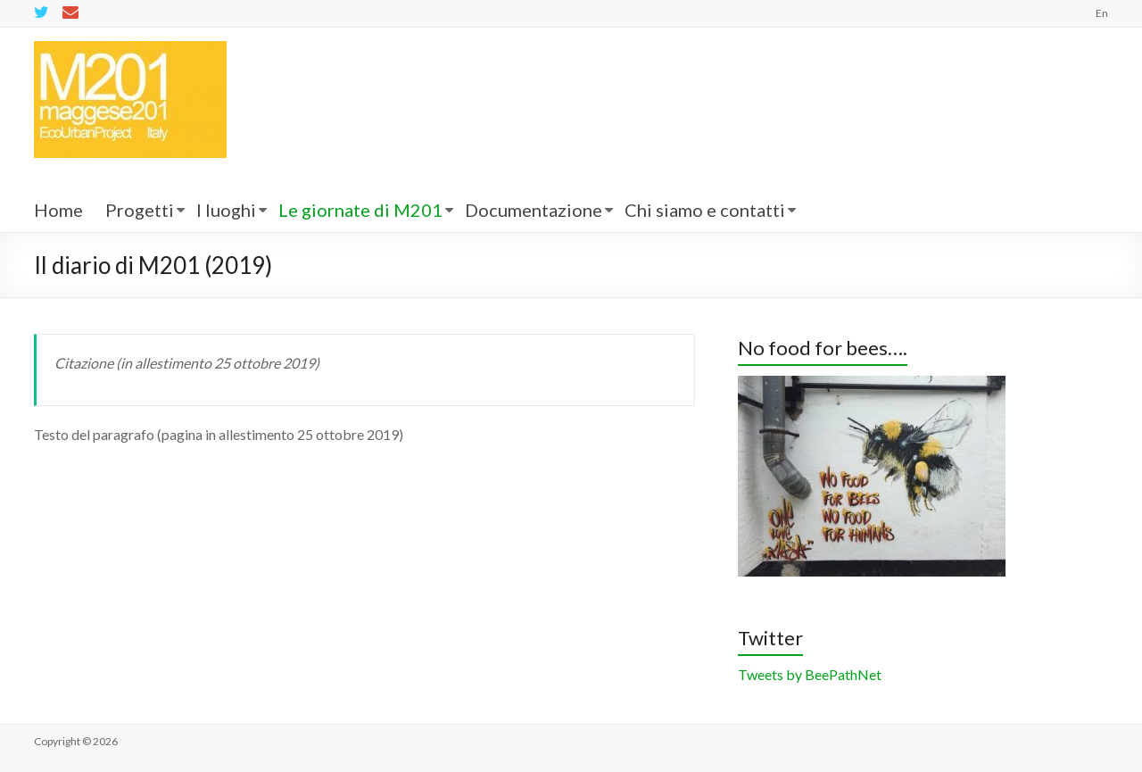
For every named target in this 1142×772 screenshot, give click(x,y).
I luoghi (226, 209)
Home (58, 209)
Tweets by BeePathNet (809, 674)
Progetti (139, 209)
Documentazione (533, 209)
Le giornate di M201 (360, 209)
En (1102, 13)
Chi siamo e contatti (705, 209)
